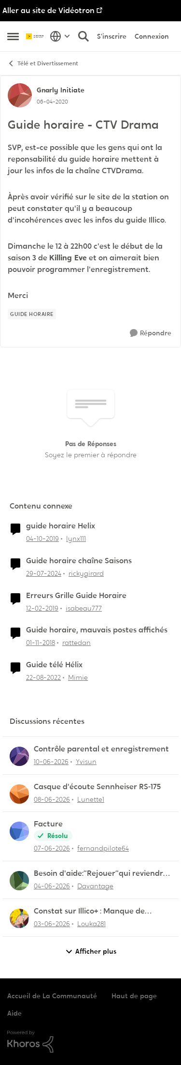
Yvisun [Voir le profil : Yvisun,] (86, 761)
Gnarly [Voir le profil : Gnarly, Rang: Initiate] (47, 90)
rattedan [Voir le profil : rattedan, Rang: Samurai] (76, 642)
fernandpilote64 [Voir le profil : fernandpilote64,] (103, 848)
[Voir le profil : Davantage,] (19, 880)
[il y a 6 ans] (42, 539)
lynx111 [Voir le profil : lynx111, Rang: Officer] (76, 538)
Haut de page (134, 995)
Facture (48, 824)
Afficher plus (90, 951)
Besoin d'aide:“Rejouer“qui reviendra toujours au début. (101, 874)
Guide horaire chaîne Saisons (79, 561)
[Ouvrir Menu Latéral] (13, 36)
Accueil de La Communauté (52, 995)
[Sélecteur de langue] (60, 36)
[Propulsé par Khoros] (90, 1042)
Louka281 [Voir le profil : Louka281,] (91, 923)
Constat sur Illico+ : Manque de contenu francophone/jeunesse (92, 911)
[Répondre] (150, 333)
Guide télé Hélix (54, 665)
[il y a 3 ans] (43, 678)
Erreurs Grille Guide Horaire (76, 595)
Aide (14, 1013)
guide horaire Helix (60, 526)
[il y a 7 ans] (42, 608)
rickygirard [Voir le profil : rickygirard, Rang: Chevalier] (86, 573)
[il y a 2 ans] (43, 574)
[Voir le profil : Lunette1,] (19, 794)
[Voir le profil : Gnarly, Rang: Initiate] (20, 95)
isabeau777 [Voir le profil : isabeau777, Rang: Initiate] (84, 607)
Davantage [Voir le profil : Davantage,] (95, 886)
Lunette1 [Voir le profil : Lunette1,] (90, 799)
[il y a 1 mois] (51, 762)
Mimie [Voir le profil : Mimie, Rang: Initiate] (78, 677)
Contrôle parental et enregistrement (101, 749)
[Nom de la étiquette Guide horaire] (32, 314)
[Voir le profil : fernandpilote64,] (19, 831)
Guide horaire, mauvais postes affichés (96, 630)
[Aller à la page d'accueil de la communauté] (35, 36)
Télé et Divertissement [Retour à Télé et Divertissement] (42, 64)
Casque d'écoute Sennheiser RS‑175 (97, 787)
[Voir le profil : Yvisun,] (19, 756)
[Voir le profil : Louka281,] (19, 918)
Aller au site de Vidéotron (48, 10)
